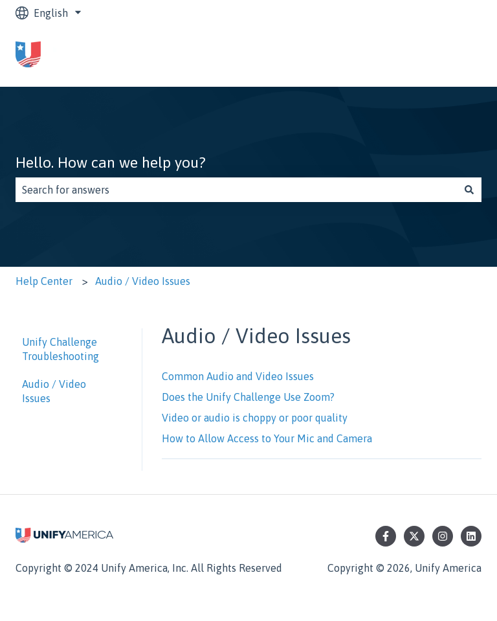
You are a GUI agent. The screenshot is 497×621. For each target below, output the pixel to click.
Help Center (44, 281)
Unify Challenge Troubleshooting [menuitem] (60, 349)
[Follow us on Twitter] (414, 536)
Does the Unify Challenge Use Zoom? (248, 397)
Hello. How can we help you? (111, 162)
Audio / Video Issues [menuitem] (54, 391)
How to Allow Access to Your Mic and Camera (267, 438)
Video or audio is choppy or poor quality (255, 417)
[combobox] (236, 189)
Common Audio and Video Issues (238, 376)
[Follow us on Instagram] (442, 536)
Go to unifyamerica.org (415, 56)
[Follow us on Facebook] (385, 536)
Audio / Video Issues (142, 281)
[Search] (469, 189)
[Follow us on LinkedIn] (471, 536)
